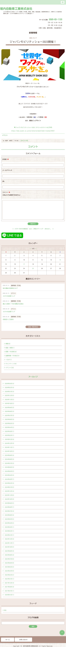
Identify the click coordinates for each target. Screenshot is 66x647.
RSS (5, 610)
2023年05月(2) (9, 519)
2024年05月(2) (9, 471)
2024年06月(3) (9, 467)
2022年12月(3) (9, 539)
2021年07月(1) (9, 591)
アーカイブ (33, 377)
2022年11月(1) (9, 543)
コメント (11, 194)
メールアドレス (7, 170)
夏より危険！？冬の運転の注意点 (13, 304)
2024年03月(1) (9, 479)
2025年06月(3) (9, 419)
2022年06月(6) (9, 563)
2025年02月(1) (9, 435)
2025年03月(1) (9, 431)
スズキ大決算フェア (9, 296)
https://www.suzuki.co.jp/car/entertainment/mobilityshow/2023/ (33, 131)
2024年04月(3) (9, 475)
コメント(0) (24, 140)
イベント (5, 135)
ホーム (8, 639)
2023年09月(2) (9, 503)
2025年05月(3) (9, 423)
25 (33, 268)
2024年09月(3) (9, 455)
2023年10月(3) (9, 499)
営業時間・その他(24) (12, 355)
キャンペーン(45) (11, 363)
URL (3, 181)
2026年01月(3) (9, 391)
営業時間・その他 (16, 285)
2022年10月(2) (9, 547)
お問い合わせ (23, 639)
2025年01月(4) (9, 439)
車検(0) (8, 343)
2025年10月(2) (9, 403)
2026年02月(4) (9, 387)
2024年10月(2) (9, 451)
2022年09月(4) (9, 551)
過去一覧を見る (33, 327)
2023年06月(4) (9, 515)
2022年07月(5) (9, 559)
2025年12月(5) (9, 395)
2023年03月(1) (9, 527)
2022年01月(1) (9, 579)
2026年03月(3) (9, 383)
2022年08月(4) (9, 555)
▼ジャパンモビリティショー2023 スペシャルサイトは (33, 127)
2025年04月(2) (9, 427)
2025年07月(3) (9, 415)
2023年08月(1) (9, 507)
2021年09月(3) (9, 587)
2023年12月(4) (9, 491)
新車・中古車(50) (11, 351)
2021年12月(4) (9, 583)
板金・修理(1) (10, 347)
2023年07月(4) (9, 511)
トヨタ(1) (9, 359)
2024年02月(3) (9, 483)
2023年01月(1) (9, 535)
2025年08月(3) (9, 411)
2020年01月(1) (9, 594)
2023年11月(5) (9, 495)
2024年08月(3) (9, 459)
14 (60, 260)
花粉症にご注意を (8, 319)
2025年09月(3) (9, 407)
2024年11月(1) (9, 447)
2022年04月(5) (9, 571)
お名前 (5, 159)
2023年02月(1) (9, 531)
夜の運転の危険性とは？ (10, 288)
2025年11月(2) (9, 399)
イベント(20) (10, 367)
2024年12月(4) (9, 443)
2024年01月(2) (9, 487)
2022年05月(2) (9, 567)
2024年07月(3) (9, 463)
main (30, 228)
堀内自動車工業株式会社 (16, 8)
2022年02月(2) (9, 575)
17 (24, 264)
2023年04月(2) (9, 523)
